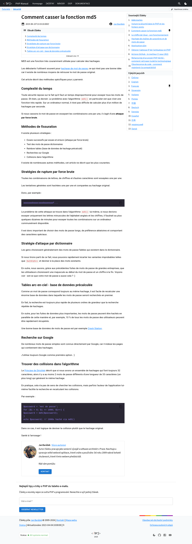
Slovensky (136, 90)
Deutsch (135, 107)
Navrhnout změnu (179, 9)
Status (22, 524)
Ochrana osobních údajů (161, 524)
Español (135, 116)
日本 (133, 120)
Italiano (135, 94)
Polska (134, 98)
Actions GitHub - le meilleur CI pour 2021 (149, 54)
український (137, 124)
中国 (133, 103)
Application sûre (138, 45)
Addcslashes (137, 20)
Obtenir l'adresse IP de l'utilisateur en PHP (151, 49)
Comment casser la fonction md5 (146, 30)
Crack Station (95, 328)
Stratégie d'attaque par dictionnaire (43, 47)
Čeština (134, 77)
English (134, 81)
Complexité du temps (36, 36)
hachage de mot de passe (74, 68)
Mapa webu (71, 519)
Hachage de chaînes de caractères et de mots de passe (149, 40)
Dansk (134, 128)
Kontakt (45, 471)
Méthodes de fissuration (38, 39)
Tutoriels (6, 9)
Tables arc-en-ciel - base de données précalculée (49, 51)
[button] (37, 3)
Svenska (135, 111)
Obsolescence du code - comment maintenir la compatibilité (146, 66)
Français (135, 86)
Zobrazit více (72, 56)
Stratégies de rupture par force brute (43, 43)
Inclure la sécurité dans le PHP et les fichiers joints (148, 25)
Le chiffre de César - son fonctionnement (149, 35)
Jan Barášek (119, 24)
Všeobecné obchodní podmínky (157, 519)
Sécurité (17, 9)
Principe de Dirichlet (34, 370)
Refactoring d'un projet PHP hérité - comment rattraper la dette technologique (151, 59)
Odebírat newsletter (32, 509)
